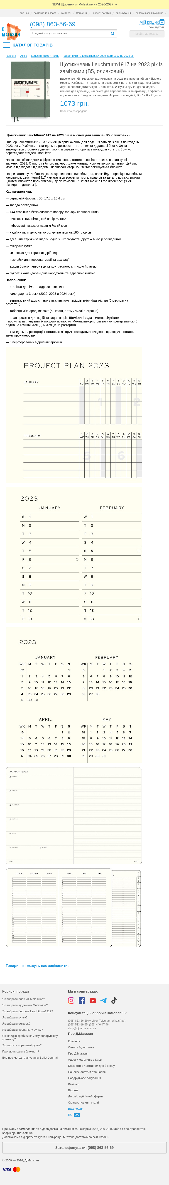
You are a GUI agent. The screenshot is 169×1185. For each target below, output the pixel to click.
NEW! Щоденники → (84, 4)
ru (70, 1114)
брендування (123, 13)
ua (77, 1114)
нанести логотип (101, 13)
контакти (66, 13)
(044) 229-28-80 (102, 1129)
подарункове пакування (149, 13)
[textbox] (70, 33)
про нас (24, 13)
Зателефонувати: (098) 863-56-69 (84, 1148)
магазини (81, 13)
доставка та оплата (45, 13)
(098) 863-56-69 (53, 24)
